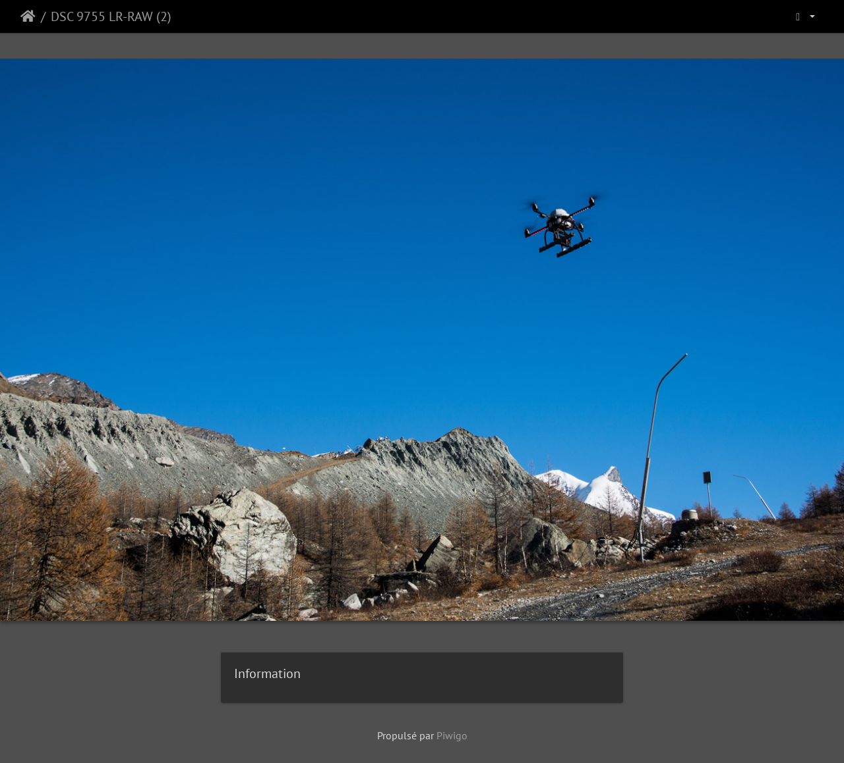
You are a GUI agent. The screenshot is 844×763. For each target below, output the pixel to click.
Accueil (28, 16)
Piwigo (452, 735)
